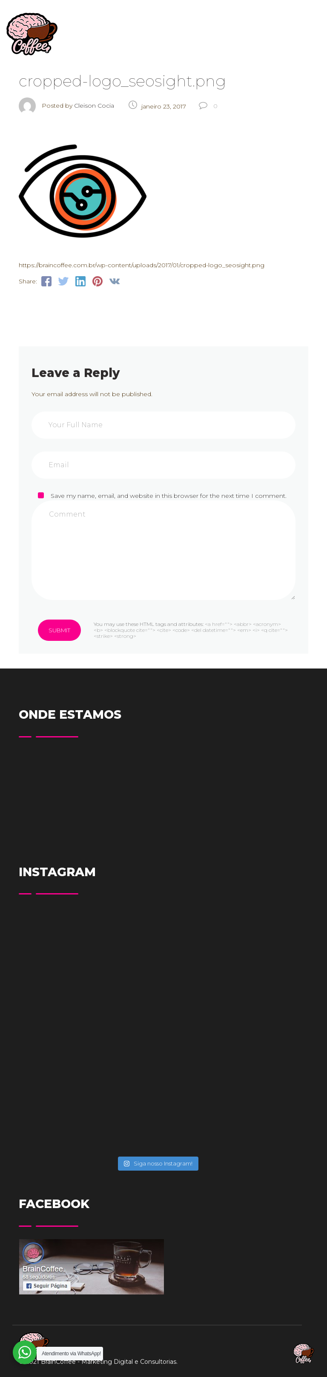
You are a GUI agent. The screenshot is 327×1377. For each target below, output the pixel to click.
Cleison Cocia (94, 105)
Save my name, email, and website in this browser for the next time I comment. (169, 496)
